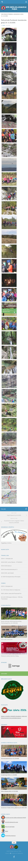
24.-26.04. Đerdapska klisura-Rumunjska (10, 576)
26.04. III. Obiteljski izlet (7, 558)
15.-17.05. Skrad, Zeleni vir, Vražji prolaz (10, 590)
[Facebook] (26, 509)
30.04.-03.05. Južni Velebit (7, 573)
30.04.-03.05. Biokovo (6, 566)
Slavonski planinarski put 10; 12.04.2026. (10, 758)
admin (3, 25)
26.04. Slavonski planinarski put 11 (9, 569)
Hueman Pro (20, 853)
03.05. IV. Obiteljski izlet (7, 586)
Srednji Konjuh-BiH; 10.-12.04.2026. (9, 775)
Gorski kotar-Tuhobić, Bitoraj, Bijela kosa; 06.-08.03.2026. (14, 807)
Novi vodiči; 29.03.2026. (7, 639)
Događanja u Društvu (6, 543)
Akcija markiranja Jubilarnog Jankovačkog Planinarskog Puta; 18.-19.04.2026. (11, 622)
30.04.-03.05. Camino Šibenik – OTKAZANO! (11, 562)
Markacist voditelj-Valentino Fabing (9, 656)
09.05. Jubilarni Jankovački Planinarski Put (11, 593)
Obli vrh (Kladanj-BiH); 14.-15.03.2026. (9, 791)
